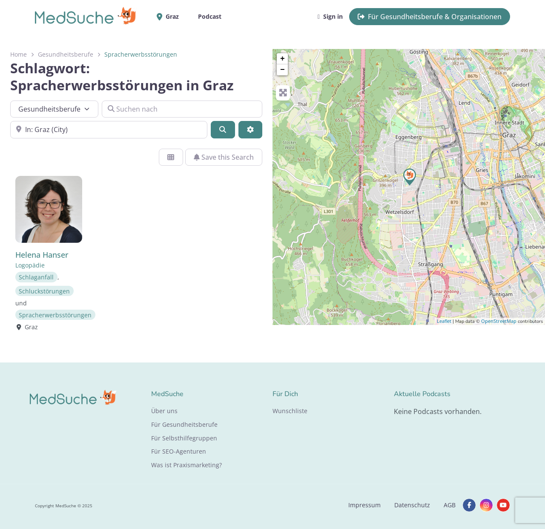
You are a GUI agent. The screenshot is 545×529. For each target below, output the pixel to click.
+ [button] (282, 59)
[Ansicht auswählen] (171, 157)
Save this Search (224, 157)
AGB (450, 505)
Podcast (209, 16)
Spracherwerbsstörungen (55, 314)
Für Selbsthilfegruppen (184, 438)
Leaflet (444, 321)
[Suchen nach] (182, 109)
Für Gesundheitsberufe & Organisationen (430, 16)
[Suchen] (223, 129)
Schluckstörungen (44, 291)
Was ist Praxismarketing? (186, 465)
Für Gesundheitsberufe (184, 424)
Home (18, 54)
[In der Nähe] (108, 129)
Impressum (364, 505)
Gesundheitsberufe (65, 54)
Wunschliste (289, 411)
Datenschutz (412, 505)
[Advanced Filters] (250, 129)
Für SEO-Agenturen (178, 451)
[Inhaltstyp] (54, 109)
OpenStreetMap (498, 321)
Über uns (164, 411)
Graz (171, 17)
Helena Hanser (42, 255)
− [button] (282, 70)
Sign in (330, 16)
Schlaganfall (36, 277)
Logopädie (30, 265)
